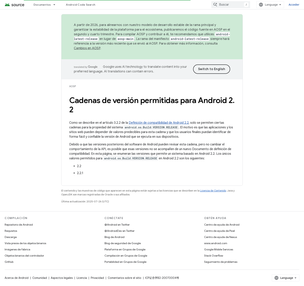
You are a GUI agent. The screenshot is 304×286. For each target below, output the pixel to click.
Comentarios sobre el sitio (124, 277)
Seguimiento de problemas (220, 262)
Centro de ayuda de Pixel (219, 231)
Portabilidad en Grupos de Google (125, 262)
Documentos (42, 4)
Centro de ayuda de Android (221, 224)
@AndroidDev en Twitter (119, 231)
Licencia (82, 277)
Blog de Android (114, 237)
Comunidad (39, 277)
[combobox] (230, 4)
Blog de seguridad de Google (122, 243)
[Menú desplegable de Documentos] (56, 4)
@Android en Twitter (117, 224)
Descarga (11, 237)
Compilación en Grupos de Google (125, 255)
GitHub (9, 262)
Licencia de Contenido (213, 190)
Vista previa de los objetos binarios (25, 243)
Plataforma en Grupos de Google (124, 249)
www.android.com (215, 243)
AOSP (72, 86)
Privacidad (97, 277)
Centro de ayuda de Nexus (220, 237)
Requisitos (11, 231)
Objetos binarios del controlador (24, 255)
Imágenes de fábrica (17, 249)
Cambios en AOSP (87, 48)
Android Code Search (80, 4)
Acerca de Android (16, 277)
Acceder (294, 4)
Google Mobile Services (218, 249)
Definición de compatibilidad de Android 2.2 (159, 123)
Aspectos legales (62, 277)
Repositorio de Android (19, 224)
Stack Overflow (213, 255)
